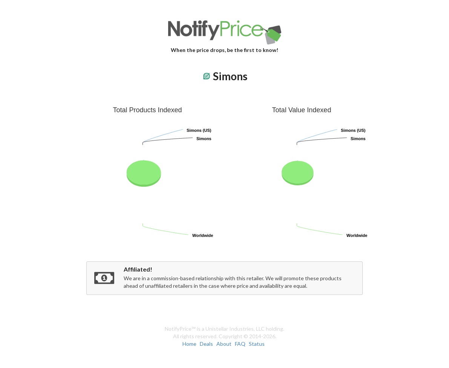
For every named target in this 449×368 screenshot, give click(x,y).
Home (189, 344)
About (223, 344)
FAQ (240, 344)
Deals (206, 344)
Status (257, 344)
